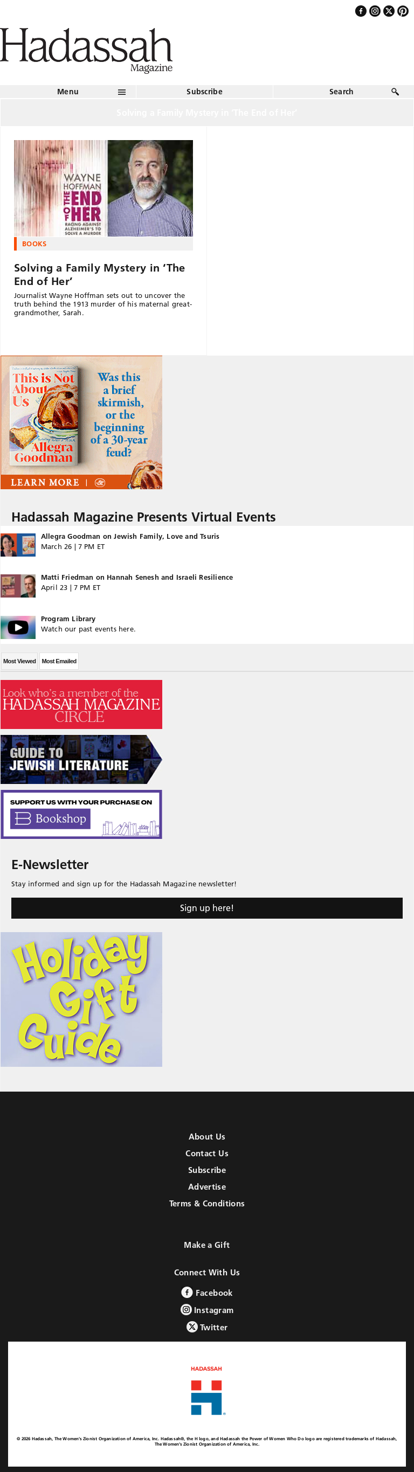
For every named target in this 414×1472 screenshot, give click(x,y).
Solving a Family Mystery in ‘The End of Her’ (99, 274)
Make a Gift (207, 1245)
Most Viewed (19, 661)
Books (34, 243)
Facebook (206, 1292)
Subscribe (205, 91)
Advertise (207, 1187)
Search (341, 91)
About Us (207, 1136)
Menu (68, 91)
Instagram (207, 1309)
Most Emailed (59, 661)
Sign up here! (207, 907)
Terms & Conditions (207, 1203)
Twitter (207, 1326)
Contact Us (207, 1153)
